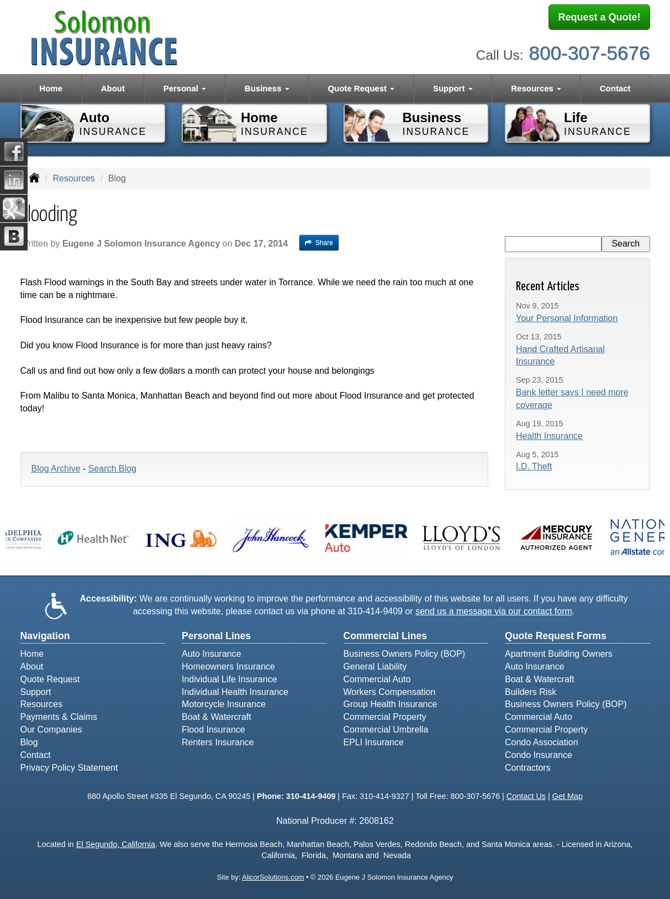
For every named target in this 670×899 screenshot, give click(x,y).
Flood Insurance (213, 729)
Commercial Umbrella (386, 729)
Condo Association (541, 742)
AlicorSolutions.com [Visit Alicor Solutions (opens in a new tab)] (273, 877)
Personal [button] (185, 88)
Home (50, 88)
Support (35, 692)
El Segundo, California (115, 844)
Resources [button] (536, 88)
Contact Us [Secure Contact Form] (526, 796)
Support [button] (453, 88)
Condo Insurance (538, 755)
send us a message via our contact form (493, 611)
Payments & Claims (59, 717)
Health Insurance (549, 436)
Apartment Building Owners (559, 653)
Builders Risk (530, 692)
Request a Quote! (599, 18)
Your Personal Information (567, 318)
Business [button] (267, 88)
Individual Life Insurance (229, 679)
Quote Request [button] (361, 88)
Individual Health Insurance (235, 692)
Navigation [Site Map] (45, 635)
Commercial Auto (377, 679)
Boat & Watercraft (216, 717)
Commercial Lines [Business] (386, 635)
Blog (29, 742)
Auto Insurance (211, 653)
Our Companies (51, 729)
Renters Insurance (218, 742)
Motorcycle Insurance (224, 704)
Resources (73, 178)
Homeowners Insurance (228, 666)
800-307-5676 (589, 50)
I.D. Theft (534, 466)
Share (319, 243)
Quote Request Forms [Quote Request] (555, 635)
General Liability (375, 666)
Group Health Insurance (390, 704)
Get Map (567, 796)
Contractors (528, 767)
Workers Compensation (390, 692)
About (113, 88)
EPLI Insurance (374, 742)
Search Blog (112, 468)
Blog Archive (56, 468)
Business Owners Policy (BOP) (405, 653)
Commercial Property (385, 717)
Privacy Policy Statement (69, 767)
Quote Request (50, 679)
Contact (615, 88)
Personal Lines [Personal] (216, 635)
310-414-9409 (375, 611)
